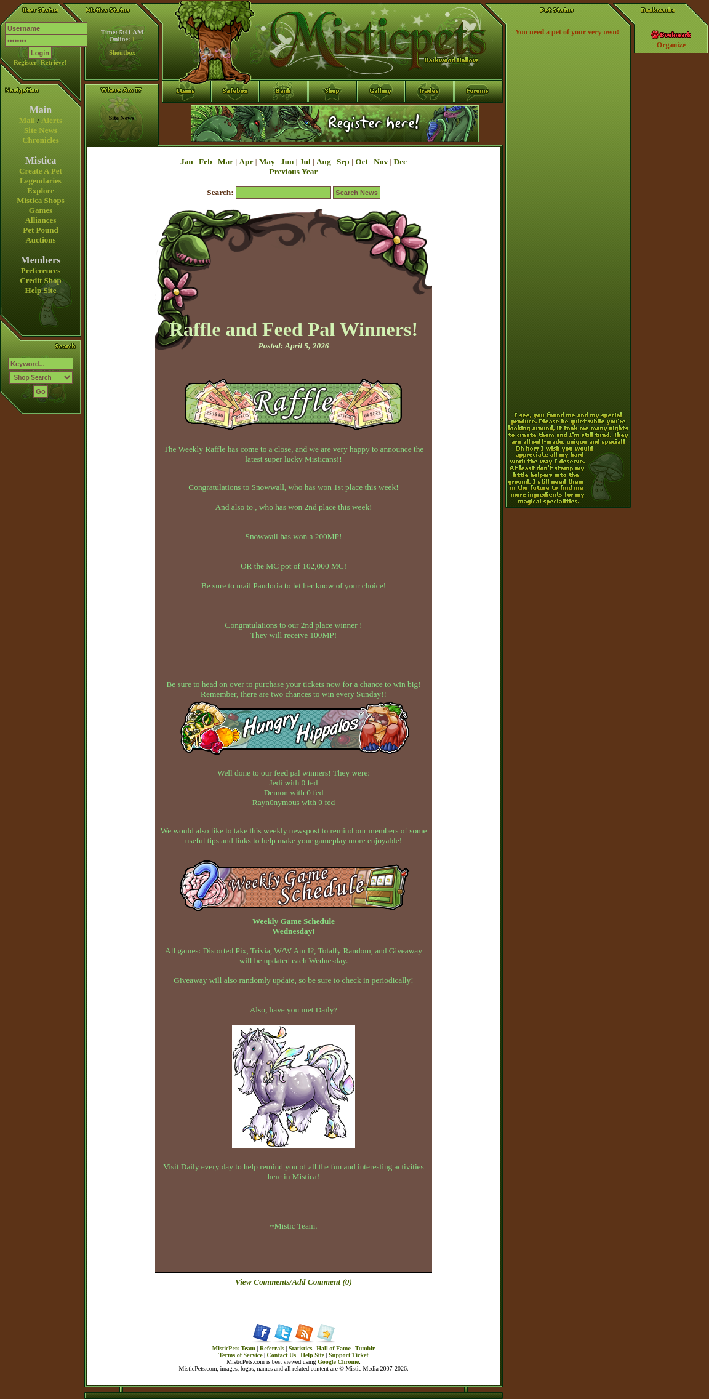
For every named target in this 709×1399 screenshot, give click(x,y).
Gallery (381, 114)
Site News (40, 130)
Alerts (51, 120)
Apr (246, 161)
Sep (343, 161)
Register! (26, 62)
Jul (305, 161)
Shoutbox (122, 52)
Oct (361, 161)
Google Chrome (338, 1361)
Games (40, 210)
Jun (287, 161)
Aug (323, 161)
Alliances (41, 220)
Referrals (272, 1348)
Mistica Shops (41, 200)
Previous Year (294, 171)
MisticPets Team (233, 1348)
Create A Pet (40, 170)
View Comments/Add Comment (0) (293, 1281)
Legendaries (41, 180)
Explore (40, 190)
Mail (27, 120)
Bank (284, 114)
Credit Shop (40, 280)
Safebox (235, 114)
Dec (400, 161)
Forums (478, 114)
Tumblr (365, 1348)
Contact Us (282, 1355)
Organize (671, 45)
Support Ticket (348, 1355)
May (267, 161)
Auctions (40, 239)
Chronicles (40, 140)
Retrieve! (53, 62)
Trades (430, 114)
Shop (332, 114)
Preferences (40, 270)
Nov (381, 161)
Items (186, 136)
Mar (225, 161)
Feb (205, 161)
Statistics (300, 1348)
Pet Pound (40, 230)
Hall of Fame (333, 1348)
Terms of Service (240, 1355)
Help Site (41, 290)
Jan (186, 161)
